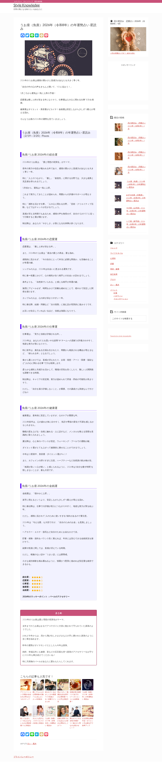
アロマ (113, 279)
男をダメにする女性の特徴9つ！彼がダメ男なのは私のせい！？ (75, 717)
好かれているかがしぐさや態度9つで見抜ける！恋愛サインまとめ (50, 695)
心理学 (113, 258)
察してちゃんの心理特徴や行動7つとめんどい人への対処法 (38, 695)
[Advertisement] (128, 83)
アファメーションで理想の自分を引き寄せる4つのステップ (25, 695)
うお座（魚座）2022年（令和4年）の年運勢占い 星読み (87, 695)
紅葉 (115, 293)
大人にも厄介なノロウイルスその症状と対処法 (38, 716)
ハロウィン (118, 296)
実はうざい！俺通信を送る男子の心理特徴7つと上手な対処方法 (62, 695)
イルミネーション (121, 299)
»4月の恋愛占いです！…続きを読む (122, 53)
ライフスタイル (116, 253)
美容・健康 (114, 269)
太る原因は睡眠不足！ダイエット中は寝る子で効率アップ (87, 717)
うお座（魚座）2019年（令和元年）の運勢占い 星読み (50, 717)
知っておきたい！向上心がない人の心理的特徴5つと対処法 (25, 717)
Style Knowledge (27, 5)
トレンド (113, 248)
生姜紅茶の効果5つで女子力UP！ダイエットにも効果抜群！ (75, 695)
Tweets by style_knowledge (120, 336)
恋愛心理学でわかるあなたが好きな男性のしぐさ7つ (62, 716)
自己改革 (113, 274)
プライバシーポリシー (24, 749)
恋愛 (112, 264)
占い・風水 (31, 736)
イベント (113, 290)
